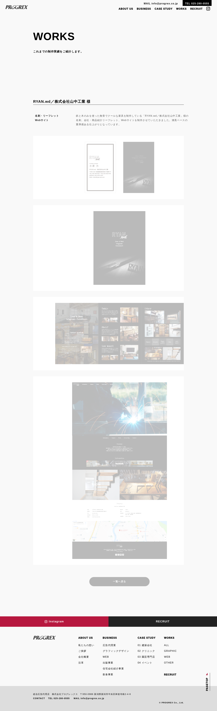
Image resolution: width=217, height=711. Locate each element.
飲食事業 (108, 674)
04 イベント (145, 662)
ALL (166, 645)
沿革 (81, 662)
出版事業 (108, 662)
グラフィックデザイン (116, 651)
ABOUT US (126, 9)
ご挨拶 (82, 651)
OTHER (169, 662)
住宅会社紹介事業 (113, 668)
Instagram (54, 621)
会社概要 (83, 657)
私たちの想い (86, 645)
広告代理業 (109, 645)
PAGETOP (207, 684)
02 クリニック (146, 651)
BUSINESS (144, 9)
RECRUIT (196, 9)
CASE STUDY (164, 9)
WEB (106, 657)
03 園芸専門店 (146, 657)
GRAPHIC (170, 651)
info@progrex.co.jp (164, 3)
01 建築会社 (145, 645)
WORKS (181, 9)
